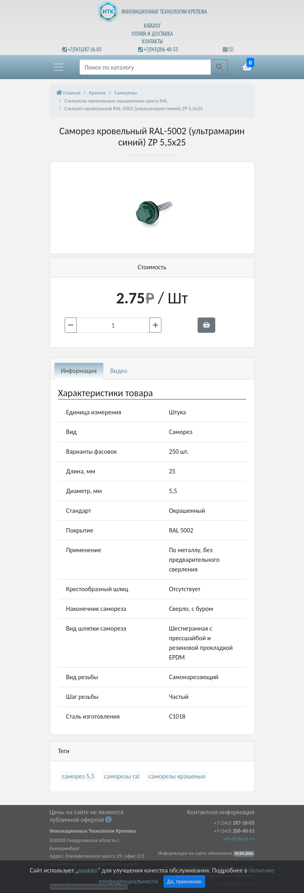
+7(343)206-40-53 (161, 49)
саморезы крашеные (177, 776)
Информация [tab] (79, 371)
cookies (87, 870)
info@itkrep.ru (238, 839)
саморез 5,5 (78, 776)
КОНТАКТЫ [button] (152, 41)
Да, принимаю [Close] (184, 881)
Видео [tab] (119, 371)
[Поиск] (145, 67)
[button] (58, 67)
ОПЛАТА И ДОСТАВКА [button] (152, 34)
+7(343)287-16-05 (85, 49)
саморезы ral (121, 776)
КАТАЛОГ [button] (152, 26)
